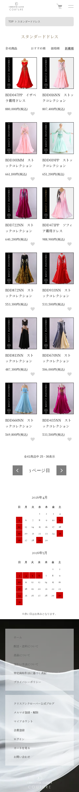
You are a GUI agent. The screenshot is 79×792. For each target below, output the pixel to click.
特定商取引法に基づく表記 (30, 673)
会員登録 (19, 730)
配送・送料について (26, 646)
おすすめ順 (38, 48)
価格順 (55, 48)
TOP (10, 21)
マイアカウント (23, 721)
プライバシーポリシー (27, 682)
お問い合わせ (22, 757)
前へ (18, 470)
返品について (22, 655)
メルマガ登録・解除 (26, 712)
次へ (61, 470)
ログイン (19, 739)
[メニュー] (70, 6)
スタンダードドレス (28, 21)
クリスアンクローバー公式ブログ (34, 703)
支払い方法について (26, 664)
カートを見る (22, 748)
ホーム (18, 637)
